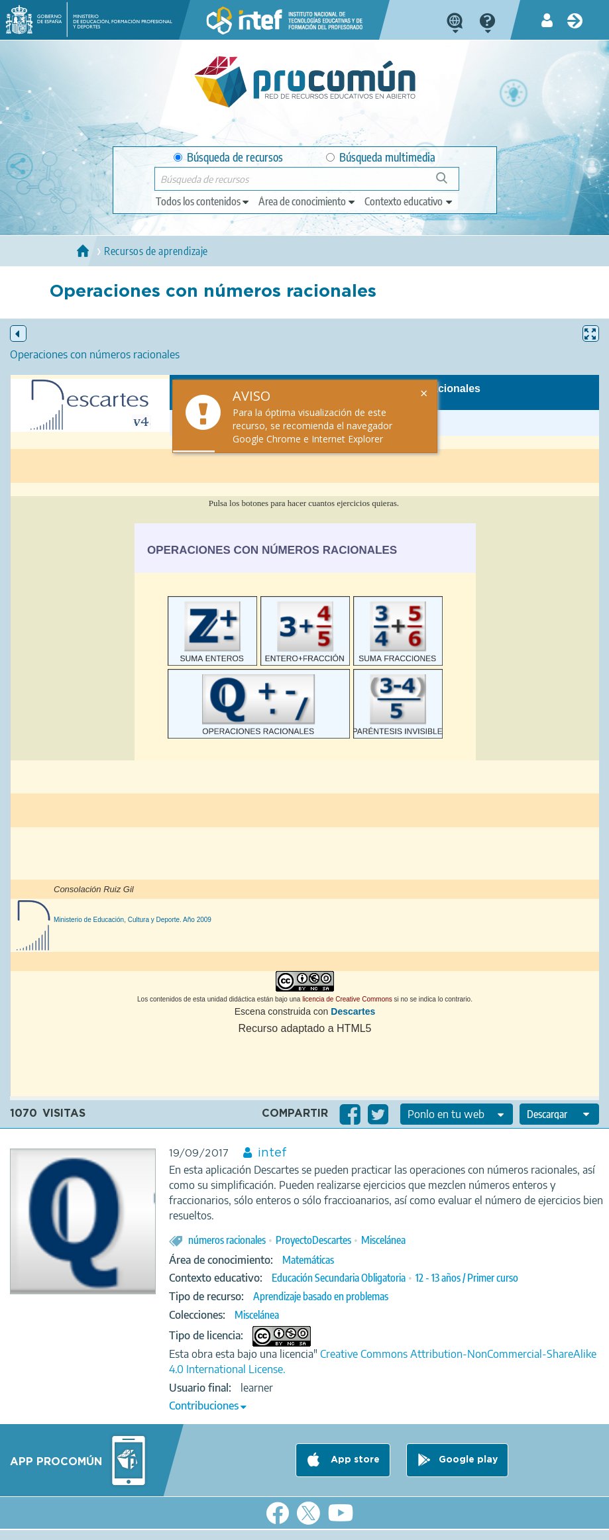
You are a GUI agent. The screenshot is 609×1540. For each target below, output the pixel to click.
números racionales (227, 1240)
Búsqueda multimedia (380, 157)
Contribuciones (204, 1405)
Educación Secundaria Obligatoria (339, 1277)
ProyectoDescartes (313, 1240)
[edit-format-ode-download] (559, 1114)
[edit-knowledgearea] (307, 201)
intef (272, 1153)
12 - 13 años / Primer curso (466, 1277)
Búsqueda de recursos (228, 157)
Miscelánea (383, 1240)
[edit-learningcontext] (409, 201)
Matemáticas (308, 1259)
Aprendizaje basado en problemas (320, 1296)
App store (354, 1460)
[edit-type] (203, 201)
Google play (468, 1460)
